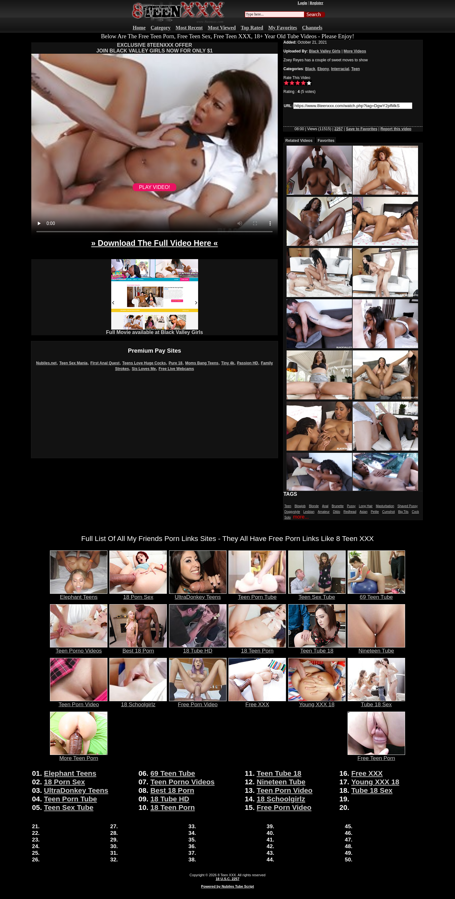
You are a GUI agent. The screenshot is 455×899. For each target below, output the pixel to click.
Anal (325, 506)
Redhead (349, 511)
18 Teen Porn (257, 648)
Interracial (340, 69)
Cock (415, 511)
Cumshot (388, 511)
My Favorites (282, 27)
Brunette (338, 506)
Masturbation (385, 506)
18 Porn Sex (138, 594)
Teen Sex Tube (317, 594)
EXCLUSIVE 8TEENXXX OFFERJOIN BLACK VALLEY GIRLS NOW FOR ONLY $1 (154, 47)
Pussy (351, 506)
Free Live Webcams (176, 369)
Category (161, 27)
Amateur (324, 511)
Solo (287, 517)
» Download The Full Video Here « (154, 243)
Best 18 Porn (138, 648)
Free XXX (257, 702)
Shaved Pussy (407, 506)
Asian (363, 511)
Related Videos (298, 140)
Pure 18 (175, 363)
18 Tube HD (198, 648)
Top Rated (252, 27)
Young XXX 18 (317, 702)
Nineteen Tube (376, 648)
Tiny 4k (227, 363)
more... (301, 516)
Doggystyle (292, 511)
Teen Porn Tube (257, 594)
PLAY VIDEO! (154, 187)
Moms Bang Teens (201, 363)
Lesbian (308, 511)
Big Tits (403, 511)
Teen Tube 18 (317, 648)
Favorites (326, 140)
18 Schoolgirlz (138, 702)
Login (302, 3)
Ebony (323, 69)
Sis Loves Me (144, 369)
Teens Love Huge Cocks (144, 363)
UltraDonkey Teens (198, 594)
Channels (312, 27)
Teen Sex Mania (73, 363)
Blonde (314, 506)
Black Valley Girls (325, 51)
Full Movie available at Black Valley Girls (154, 330)
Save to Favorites (361, 129)
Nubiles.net (46, 363)
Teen (355, 69)
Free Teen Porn (376, 755)
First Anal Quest (104, 363)
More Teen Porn (78, 755)
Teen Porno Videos (78, 648)
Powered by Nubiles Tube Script (227, 886)
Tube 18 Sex (376, 702)
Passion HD (247, 363)
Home (139, 27)
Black (310, 69)
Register (316, 3)
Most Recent (189, 27)
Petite (375, 511)
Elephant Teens (78, 594)
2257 (338, 129)
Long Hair (366, 506)
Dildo (336, 511)
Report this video (395, 129)
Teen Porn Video (78, 702)
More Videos (355, 51)
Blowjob (300, 506)
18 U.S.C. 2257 (227, 879)
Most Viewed (222, 27)
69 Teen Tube (376, 594)
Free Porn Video (198, 702)
